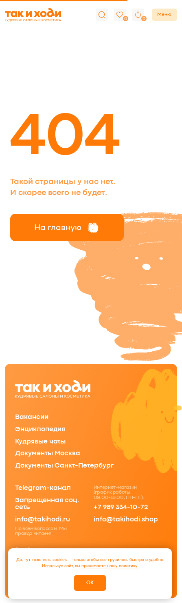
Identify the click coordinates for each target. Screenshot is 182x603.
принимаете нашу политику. (109, 565)
